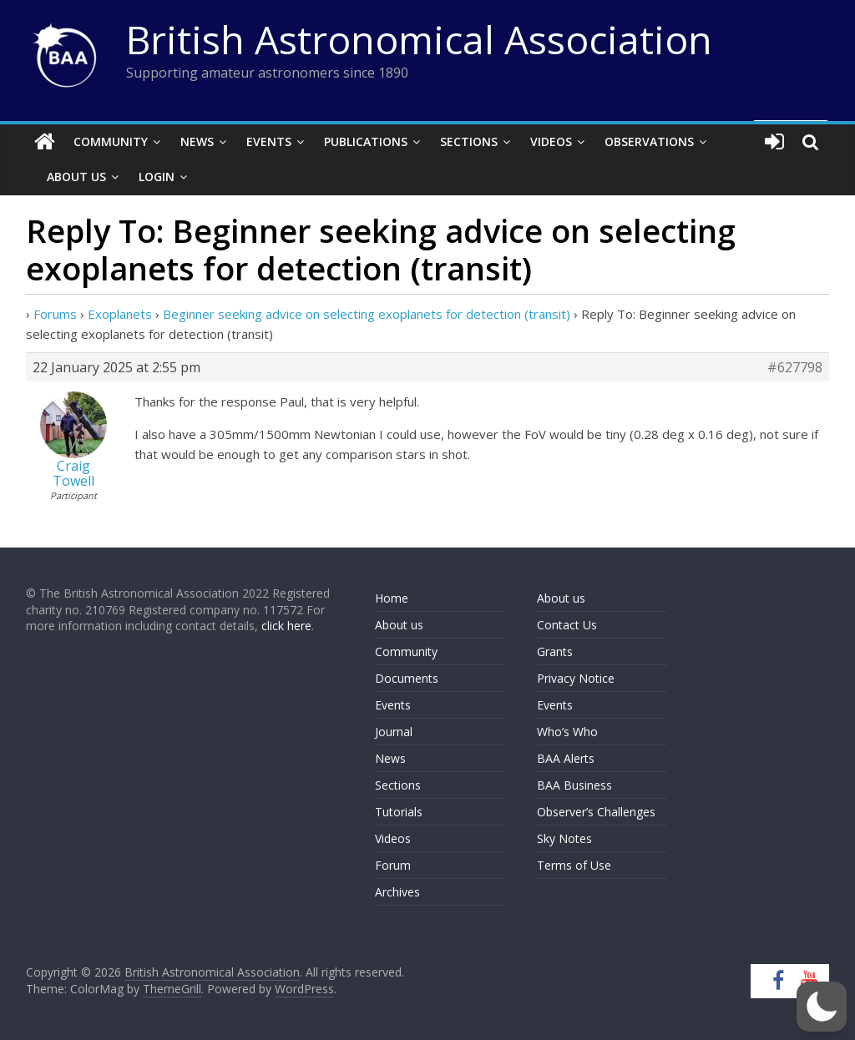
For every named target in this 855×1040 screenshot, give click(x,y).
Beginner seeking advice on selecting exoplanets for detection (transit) (366, 313)
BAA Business (574, 785)
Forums (55, 313)
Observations (649, 141)
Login (157, 176)
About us (399, 625)
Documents (406, 678)
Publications (365, 141)
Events (268, 141)
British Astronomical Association (419, 39)
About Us (76, 176)
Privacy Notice (576, 678)
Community (110, 141)
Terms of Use (574, 865)
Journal (393, 732)
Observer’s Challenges (596, 812)
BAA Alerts (565, 758)
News (197, 141)
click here (286, 626)
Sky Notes (564, 838)
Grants (555, 651)
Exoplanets (120, 313)
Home (391, 598)
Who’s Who (567, 732)
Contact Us (567, 625)
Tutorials (398, 812)
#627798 (794, 367)
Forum (393, 865)
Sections (469, 141)
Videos (551, 141)
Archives (397, 892)
